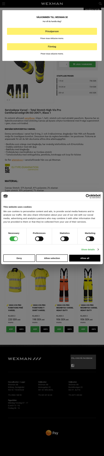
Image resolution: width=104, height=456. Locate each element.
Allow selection (52, 258)
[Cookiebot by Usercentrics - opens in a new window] (88, 196)
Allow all (84, 258)
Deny (19, 258)
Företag (52, 46)
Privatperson (52, 31)
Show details (88, 249)
